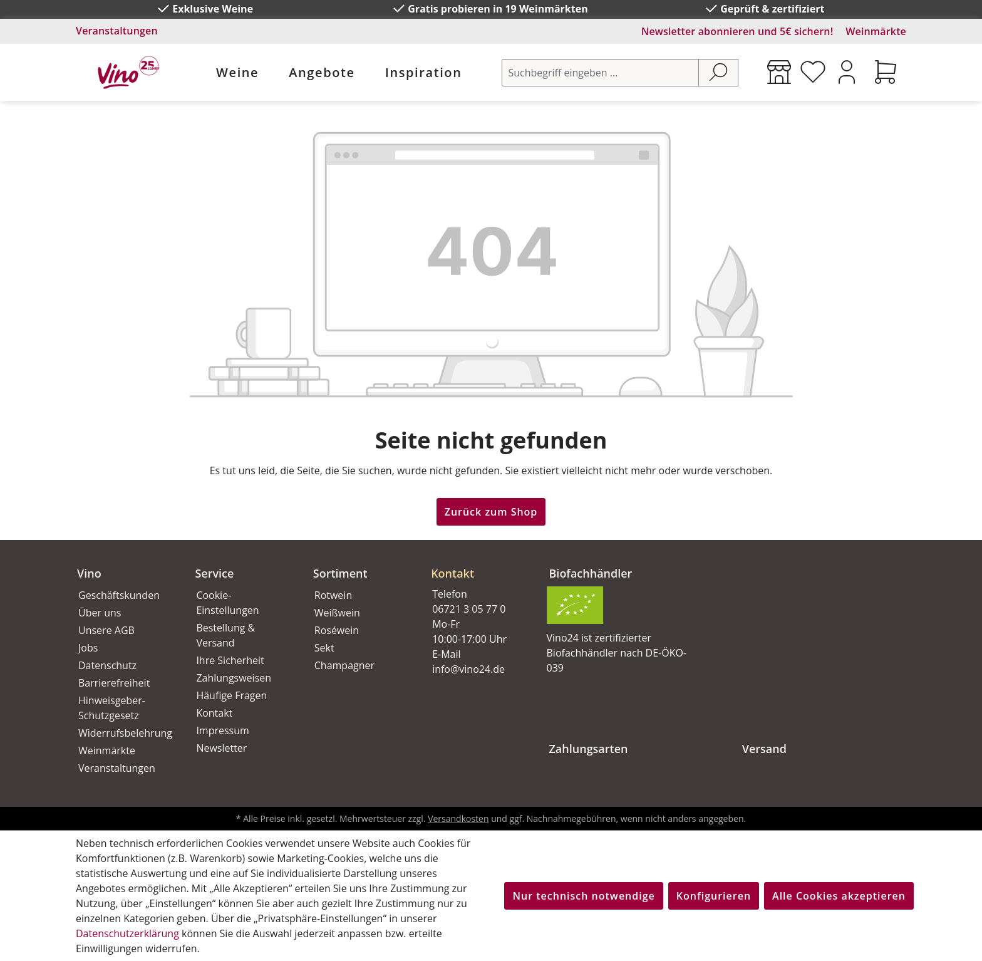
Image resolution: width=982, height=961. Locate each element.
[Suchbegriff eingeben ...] (600, 72)
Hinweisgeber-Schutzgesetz (111, 707)
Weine (237, 72)
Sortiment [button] (340, 573)
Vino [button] (89, 573)
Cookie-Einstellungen (227, 602)
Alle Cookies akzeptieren (839, 896)
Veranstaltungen (117, 31)
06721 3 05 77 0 (468, 609)
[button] (474, 563)
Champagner (344, 665)
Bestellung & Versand (225, 635)
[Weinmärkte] (779, 72)
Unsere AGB (106, 630)
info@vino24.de (468, 669)
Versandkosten (458, 818)
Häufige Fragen (231, 695)
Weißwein (337, 613)
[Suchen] (718, 72)
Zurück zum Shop (491, 512)
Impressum (222, 730)
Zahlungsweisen (233, 678)
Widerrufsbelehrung (122, 733)
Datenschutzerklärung (127, 933)
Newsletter (221, 748)
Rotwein (333, 595)
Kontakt (214, 713)
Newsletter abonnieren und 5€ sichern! (737, 31)
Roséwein (336, 630)
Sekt (324, 648)
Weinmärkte (875, 31)
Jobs (88, 648)
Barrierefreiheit (114, 683)
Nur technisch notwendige (583, 896)
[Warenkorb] (885, 72)
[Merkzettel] (813, 72)
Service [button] (214, 573)
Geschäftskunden (119, 595)
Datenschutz (107, 665)
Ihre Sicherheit (230, 660)
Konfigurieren (713, 896)
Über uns (99, 613)
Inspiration (423, 72)
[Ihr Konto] (847, 72)
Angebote (321, 72)
